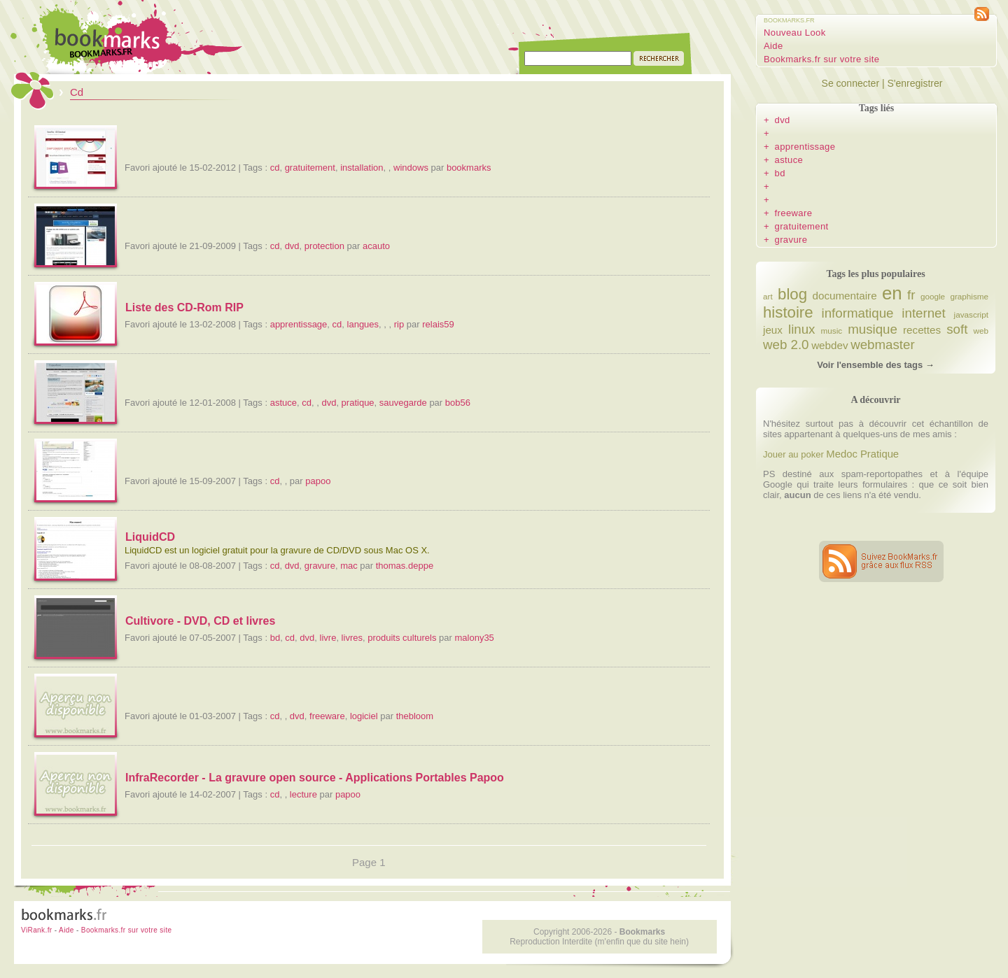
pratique (358, 402)
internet (923, 313)
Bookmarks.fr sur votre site (821, 59)
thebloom (414, 716)
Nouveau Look (795, 32)
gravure (319, 565)
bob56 (457, 402)
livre (328, 637)
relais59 (438, 324)
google (932, 296)
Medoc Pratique (862, 454)
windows (410, 167)
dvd (292, 246)
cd (275, 167)
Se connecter (851, 83)
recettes (922, 330)
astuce (283, 402)
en (892, 293)
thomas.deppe (404, 565)
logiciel (364, 716)
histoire (788, 312)
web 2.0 (786, 344)
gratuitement (310, 167)
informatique (858, 313)
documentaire (844, 296)
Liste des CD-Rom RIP (184, 307)
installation (361, 167)
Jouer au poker (793, 454)
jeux (773, 330)
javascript (971, 314)
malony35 (473, 637)
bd (275, 637)
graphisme (969, 296)
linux (801, 329)
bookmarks (469, 167)
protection (324, 246)
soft (956, 329)
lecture (303, 794)
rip (399, 324)
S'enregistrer (914, 83)
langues (363, 324)
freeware (327, 716)
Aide (773, 46)
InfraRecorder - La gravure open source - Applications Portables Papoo (314, 778)
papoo (317, 481)
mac (349, 565)
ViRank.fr (36, 930)
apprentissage (299, 324)
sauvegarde (403, 402)
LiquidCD (150, 537)
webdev (829, 345)
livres (352, 637)
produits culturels (402, 637)
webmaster (882, 344)
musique (872, 329)
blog (792, 294)
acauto (376, 246)
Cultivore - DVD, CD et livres (200, 621)
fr (911, 295)
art (768, 296)
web (981, 330)
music (832, 330)
